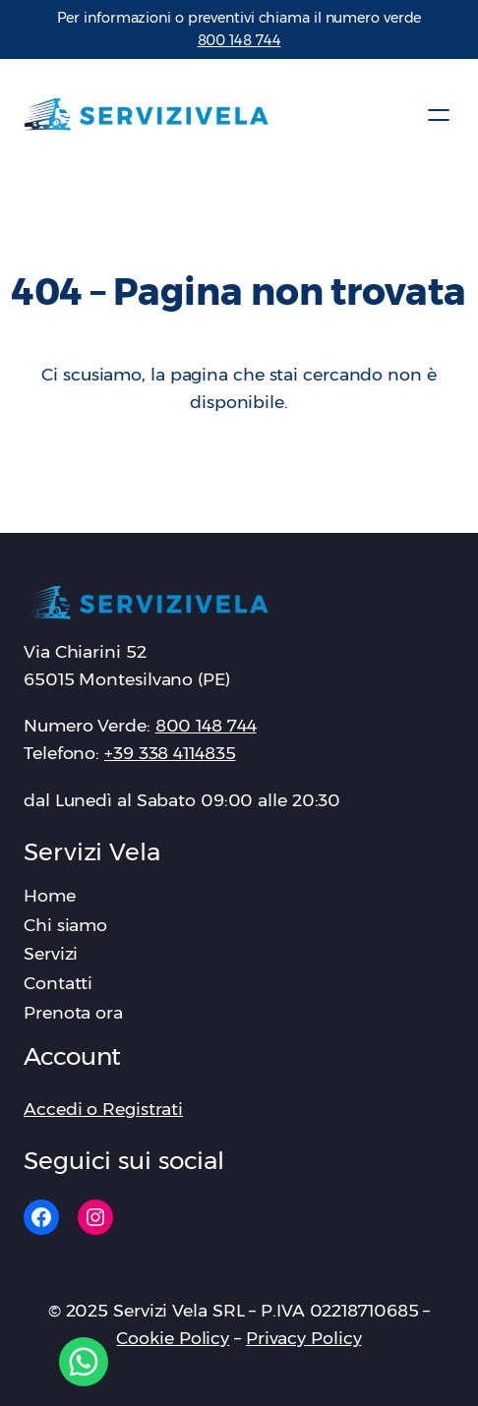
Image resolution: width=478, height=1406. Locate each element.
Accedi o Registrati (103, 1108)
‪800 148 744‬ (239, 40)
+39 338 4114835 (170, 752)
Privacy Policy (304, 1337)
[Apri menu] (438, 115)
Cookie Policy (172, 1337)
